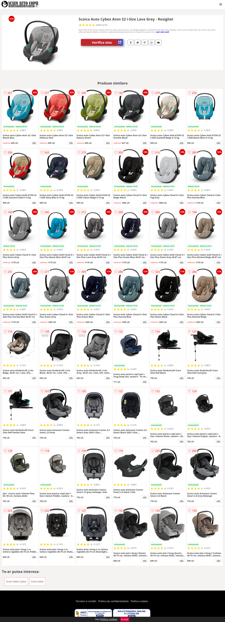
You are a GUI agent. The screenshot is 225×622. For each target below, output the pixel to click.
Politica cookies (139, 601)
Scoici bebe (37, 581)
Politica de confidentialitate (113, 601)
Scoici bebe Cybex (16, 581)
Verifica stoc (107, 42)
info (34, 142)
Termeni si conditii (86, 601)
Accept (125, 619)
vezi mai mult (162, 32)
